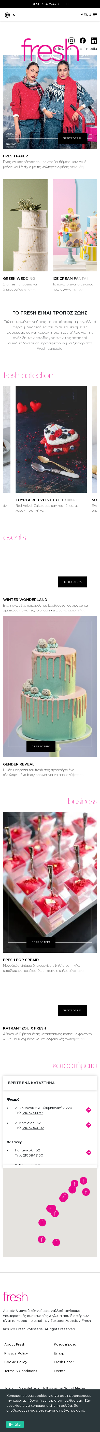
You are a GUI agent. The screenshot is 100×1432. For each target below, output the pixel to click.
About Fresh (14, 1344)
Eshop (59, 1353)
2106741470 (33, 1112)
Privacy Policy (16, 1353)
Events (59, 1371)
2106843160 (33, 1155)
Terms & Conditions (20, 1371)
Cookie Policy (15, 1362)
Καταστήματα (65, 1344)
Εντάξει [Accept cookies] (15, 1424)
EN (13, 15)
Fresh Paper (64, 1362)
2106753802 (33, 1127)
